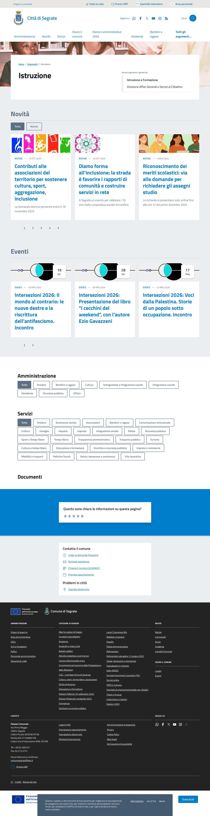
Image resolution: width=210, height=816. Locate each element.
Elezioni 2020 (112, 704)
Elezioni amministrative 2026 (106, 34)
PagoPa (110, 642)
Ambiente (137, 36)
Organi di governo (19, 632)
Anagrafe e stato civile (69, 646)
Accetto (151, 801)
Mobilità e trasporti (115, 637)
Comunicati (160, 637)
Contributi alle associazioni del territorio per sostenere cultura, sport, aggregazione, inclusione (41, 182)
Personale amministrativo (23, 656)
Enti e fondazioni (19, 646)
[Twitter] (145, 18)
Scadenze (159, 646)
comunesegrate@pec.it (22, 760)
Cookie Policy (113, 734)
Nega (162, 801)
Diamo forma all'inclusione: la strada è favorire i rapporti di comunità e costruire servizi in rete (105, 179)
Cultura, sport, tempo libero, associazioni (78, 679)
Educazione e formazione (71, 689)
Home (21, 64)
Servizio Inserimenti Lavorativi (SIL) (123, 675)
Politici (14, 651)
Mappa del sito (30, 782)
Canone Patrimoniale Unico (72, 661)
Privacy (110, 729)
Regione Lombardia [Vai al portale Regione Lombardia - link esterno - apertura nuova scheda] (23, 4)
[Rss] (165, 18)
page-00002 (112, 670)
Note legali (112, 739)
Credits (18, 782)
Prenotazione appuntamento (72, 729)
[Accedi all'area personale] (181, 4)
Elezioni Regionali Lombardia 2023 (75, 698)
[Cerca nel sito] (192, 18)
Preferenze (137, 801)
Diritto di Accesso (67, 684)
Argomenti (32, 64)
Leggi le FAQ (64, 725)
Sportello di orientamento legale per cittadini (127, 690)
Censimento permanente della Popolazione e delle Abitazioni (80, 668)
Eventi (18, 287)
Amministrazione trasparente (121, 725)
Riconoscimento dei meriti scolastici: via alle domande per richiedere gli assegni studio (166, 179)
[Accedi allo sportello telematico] (149, 4)
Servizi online (112, 680)
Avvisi (158, 642)
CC (12, 782)
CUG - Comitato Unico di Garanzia (75, 675)
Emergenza (64, 703)
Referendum (112, 651)
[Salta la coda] (94, 4)
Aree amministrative (20, 637)
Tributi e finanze (114, 694)
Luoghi (158, 671)
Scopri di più (188, 799)
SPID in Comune (114, 685)
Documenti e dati (19, 661)
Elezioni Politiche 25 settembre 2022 (76, 694)
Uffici (13, 642)
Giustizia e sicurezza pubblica (72, 708)
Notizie (34, 126)
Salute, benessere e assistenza (121, 661)
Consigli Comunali (163, 651)
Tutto (17, 126)
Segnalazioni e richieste (117, 666)
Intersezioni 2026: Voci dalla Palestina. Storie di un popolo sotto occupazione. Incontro (168, 305)
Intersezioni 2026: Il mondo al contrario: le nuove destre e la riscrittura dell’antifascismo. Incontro (39, 311)
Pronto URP (19, 767)
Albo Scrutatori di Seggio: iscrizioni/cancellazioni (70, 634)
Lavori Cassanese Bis (116, 632)
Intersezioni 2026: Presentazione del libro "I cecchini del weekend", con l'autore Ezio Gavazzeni (105, 308)
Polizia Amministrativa (117, 646)
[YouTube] (152, 18)
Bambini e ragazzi (156, 34)
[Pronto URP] (119, 4)
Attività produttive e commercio (74, 656)
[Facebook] (139, 18)
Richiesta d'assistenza (69, 739)
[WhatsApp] (132, 18)
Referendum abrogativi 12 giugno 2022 (125, 656)
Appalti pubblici (66, 651)
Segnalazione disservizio (70, 734)
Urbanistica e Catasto (116, 699)
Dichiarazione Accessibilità (119, 744)
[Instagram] (158, 18)
